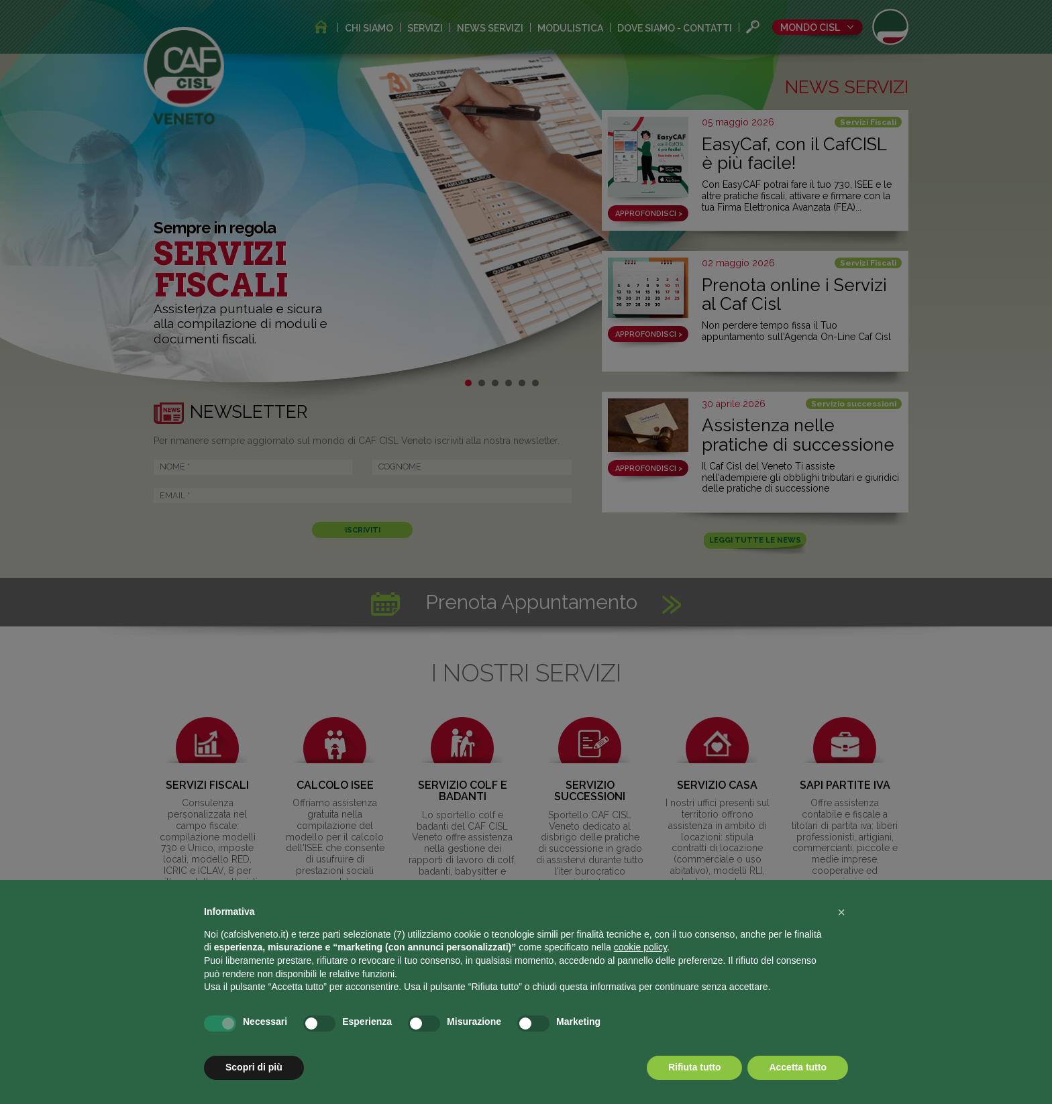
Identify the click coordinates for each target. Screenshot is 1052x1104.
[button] (841, 912)
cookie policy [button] (640, 947)
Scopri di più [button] (253, 1067)
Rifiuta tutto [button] (694, 1067)
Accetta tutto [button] (798, 1067)
